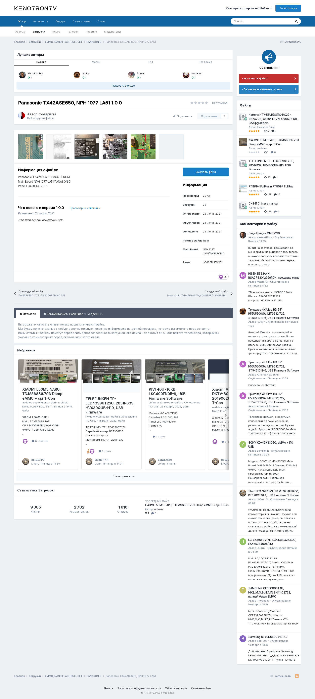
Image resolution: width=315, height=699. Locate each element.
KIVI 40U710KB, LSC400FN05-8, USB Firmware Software (167, 393)
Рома (140, 73)
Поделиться (182, 116)
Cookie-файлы (201, 688)
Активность (40, 21)
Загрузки (39, 31)
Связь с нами (81, 21)
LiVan (34, 463)
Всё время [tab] (205, 61)
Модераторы (112, 31)
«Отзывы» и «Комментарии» (262, 89)
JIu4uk (261, 548)
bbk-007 (262, 640)
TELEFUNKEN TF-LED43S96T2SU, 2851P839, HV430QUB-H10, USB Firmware (110, 405)
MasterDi (262, 281)
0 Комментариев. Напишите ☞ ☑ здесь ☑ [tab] (73, 314)
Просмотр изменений (85, 208)
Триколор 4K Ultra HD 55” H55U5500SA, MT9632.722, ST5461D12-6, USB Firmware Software (273, 313)
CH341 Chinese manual (263, 203)
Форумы (20, 31)
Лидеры (60, 21)
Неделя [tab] (41, 61)
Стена (101, 21)
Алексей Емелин (268, 374)
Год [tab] (150, 61)
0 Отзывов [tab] (28, 314)
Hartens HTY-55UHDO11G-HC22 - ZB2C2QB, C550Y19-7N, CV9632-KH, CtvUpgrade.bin (273, 119)
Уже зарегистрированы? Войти (249, 8)
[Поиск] (251, 21)
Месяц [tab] (96, 61)
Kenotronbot (35, 73)
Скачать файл (206, 172)
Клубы (56, 31)
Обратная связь (176, 688)
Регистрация (288, 8)
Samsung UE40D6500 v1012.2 (267, 637)
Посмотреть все (123, 476)
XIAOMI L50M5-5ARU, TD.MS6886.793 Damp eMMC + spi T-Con (42, 393)
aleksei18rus (264, 237)
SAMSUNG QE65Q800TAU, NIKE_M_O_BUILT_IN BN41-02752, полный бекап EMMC (269, 592)
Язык (108, 688)
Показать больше (123, 85)
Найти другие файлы (40, 118)
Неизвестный (266, 127)
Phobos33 (263, 600)
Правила (91, 31)
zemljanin (263, 450)
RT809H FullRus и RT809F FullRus (271, 186)
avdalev (196, 73)
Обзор (22, 23)
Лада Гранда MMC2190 (264, 233)
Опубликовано (268, 378)
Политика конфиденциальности (139, 688)
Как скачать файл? (255, 78)
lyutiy (86, 73)
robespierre (47, 114)
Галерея (73, 31)
